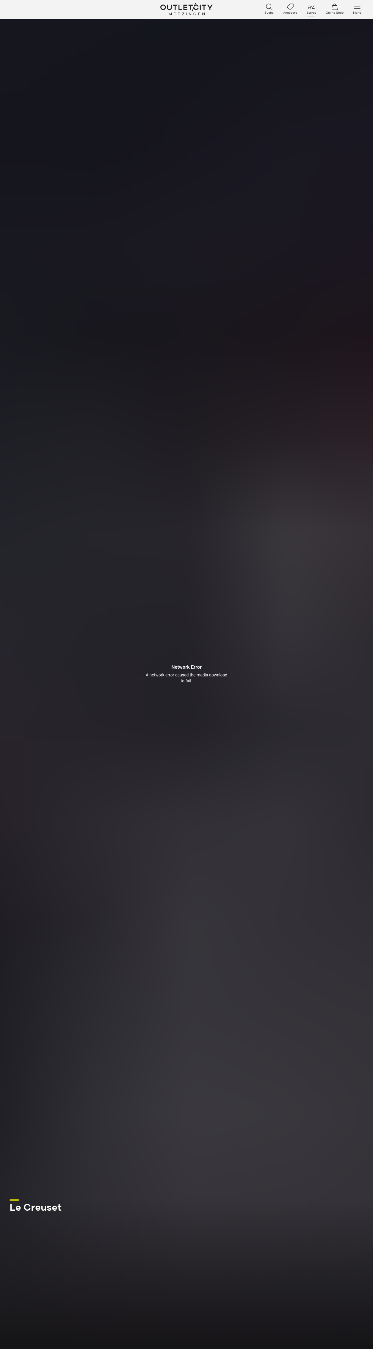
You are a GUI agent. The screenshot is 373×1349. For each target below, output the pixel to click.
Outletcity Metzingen (186, 9)
